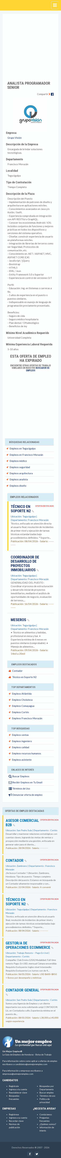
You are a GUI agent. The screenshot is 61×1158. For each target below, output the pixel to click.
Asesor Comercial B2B (22, 822)
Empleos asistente (22, 759)
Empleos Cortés (20, 712)
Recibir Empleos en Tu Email (25, 782)
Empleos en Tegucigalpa (22, 448)
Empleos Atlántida (22, 693)
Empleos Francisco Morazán (27, 718)
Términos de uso (47, 1096)
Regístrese (14, 1114)
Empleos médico (18, 460)
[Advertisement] (30, 45)
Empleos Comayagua (23, 705)
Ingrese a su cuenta (18, 1117)
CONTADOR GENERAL (22, 992)
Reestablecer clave (18, 1092)
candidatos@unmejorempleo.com (31, 1064)
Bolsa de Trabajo (43, 1054)
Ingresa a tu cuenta (18, 1089)
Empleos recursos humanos (26, 753)
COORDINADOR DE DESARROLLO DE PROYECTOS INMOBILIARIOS (25, 563)
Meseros (20, 620)
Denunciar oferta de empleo (25, 794)
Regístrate (14, 1086)
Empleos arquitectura (21, 473)
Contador (17, 670)
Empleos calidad (20, 747)
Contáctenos (46, 1114)
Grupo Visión (14, 137)
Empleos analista (19, 479)
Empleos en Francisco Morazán (26, 454)
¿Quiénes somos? (48, 1124)
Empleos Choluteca (22, 699)
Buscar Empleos (19, 776)
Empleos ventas (20, 734)
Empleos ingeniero (22, 741)
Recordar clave (16, 1121)
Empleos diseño (18, 485)
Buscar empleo (47, 1092)
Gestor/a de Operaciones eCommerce (30, 945)
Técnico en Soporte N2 (22, 508)
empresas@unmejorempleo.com (17, 1074)
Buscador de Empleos (38, 369)
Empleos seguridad (20, 467)
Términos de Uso (19, 788)
